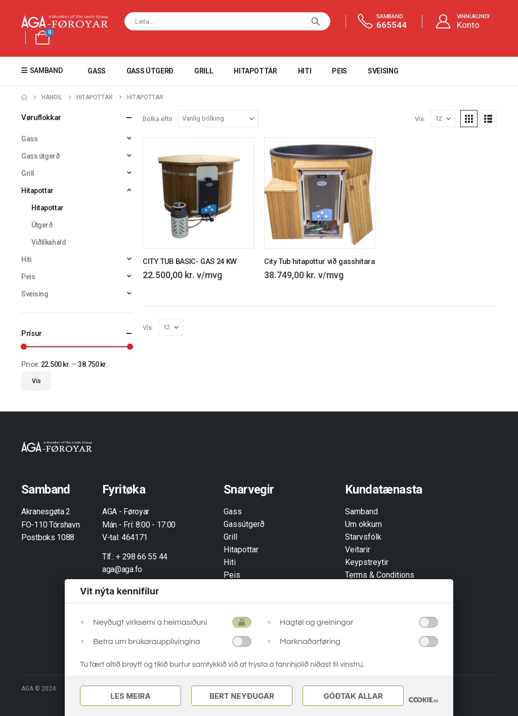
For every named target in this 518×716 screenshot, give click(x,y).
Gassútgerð (244, 524)
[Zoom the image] (56, 446)
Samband (361, 511)
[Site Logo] (64, 21)
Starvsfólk (363, 537)
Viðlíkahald (48, 242)
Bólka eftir (157, 119)
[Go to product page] (198, 193)
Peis (339, 71)
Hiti (305, 71)
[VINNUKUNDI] (462, 21)
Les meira (130, 696)
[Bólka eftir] (218, 118)
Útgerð (41, 225)
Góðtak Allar (352, 696)
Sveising (383, 71)
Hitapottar (255, 71)
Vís (36, 381)
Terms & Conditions (379, 575)
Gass (97, 71)
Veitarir (357, 549)
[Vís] (442, 118)
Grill (203, 71)
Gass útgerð (150, 71)
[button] (469, 118)
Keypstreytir (366, 562)
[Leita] (315, 21)
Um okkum (363, 524)
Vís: (420, 119)
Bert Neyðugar (241, 696)
